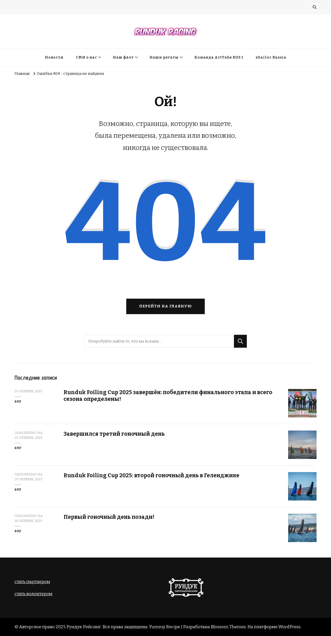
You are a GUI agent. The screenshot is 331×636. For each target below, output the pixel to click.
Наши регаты (164, 57)
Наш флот (123, 57)
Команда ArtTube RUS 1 (218, 57)
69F (17, 401)
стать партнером (32, 581)
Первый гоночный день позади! (109, 517)
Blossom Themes (228, 626)
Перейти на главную (165, 306)
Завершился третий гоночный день (114, 434)
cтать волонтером (33, 593)
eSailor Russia (271, 57)
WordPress (289, 626)
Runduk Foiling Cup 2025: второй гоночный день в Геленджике (151, 475)
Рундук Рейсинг (83, 626)
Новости (54, 57)
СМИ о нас (86, 57)
